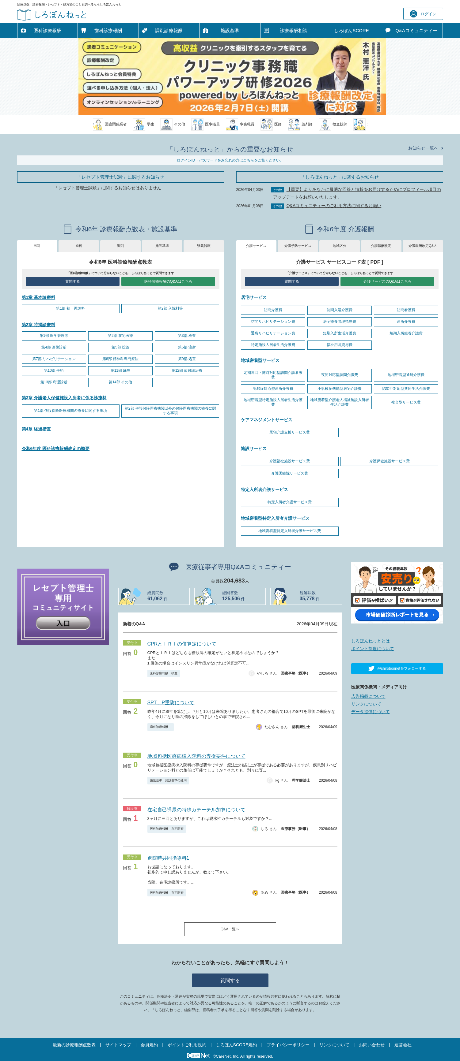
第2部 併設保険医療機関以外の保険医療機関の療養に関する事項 (170, 410)
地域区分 (339, 246)
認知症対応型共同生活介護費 (406, 388)
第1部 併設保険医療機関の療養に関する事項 (70, 410)
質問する (72, 281)
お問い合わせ (372, 1044)
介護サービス (256, 246)
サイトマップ (118, 1044)
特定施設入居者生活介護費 (273, 345)
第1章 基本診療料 (38, 297)
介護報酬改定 (381, 246)
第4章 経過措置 (36, 428)
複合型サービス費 (406, 402)
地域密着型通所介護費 (406, 375)
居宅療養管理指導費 (339, 321)
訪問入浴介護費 (339, 310)
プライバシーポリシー (288, 1044)
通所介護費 (406, 321)
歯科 (78, 246)
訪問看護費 (406, 310)
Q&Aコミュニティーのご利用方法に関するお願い (334, 205)
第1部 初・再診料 (70, 308)
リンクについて (366, 704)
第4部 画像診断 (54, 347)
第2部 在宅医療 (120, 335)
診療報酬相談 (293, 30)
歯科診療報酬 (108, 30)
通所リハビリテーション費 (273, 333)
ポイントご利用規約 (187, 1044)
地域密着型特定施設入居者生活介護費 (273, 402)
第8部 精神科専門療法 (120, 359)
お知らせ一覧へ (423, 148)
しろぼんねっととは (370, 640)
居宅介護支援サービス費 (289, 432)
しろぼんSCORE (351, 30)
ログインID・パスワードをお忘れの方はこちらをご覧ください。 (230, 160)
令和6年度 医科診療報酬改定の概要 (56, 448)
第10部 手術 (54, 370)
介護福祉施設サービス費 (289, 461)
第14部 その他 (120, 382)
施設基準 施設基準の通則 (168, 780)
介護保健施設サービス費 (389, 461)
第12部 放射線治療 (187, 370)
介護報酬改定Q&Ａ (423, 246)
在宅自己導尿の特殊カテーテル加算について (196, 809)
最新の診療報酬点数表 (74, 1044)
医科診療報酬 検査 (163, 673)
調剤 (120, 246)
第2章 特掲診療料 (38, 324)
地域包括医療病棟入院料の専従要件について (196, 756)
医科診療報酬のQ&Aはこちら (168, 281)
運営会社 (403, 1044)
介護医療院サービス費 (289, 473)
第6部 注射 (187, 347)
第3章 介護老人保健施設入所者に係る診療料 (64, 397)
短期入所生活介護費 (339, 333)
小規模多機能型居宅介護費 (339, 388)
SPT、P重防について (171, 702)
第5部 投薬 (120, 347)
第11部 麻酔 (121, 370)
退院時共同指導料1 (168, 858)
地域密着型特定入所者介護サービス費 (289, 531)
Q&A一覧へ (230, 929)
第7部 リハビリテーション (54, 359)
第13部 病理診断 (54, 382)
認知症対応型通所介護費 (273, 388)
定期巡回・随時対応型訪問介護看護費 (273, 375)
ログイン (423, 14)
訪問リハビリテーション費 (273, 321)
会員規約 (149, 1044)
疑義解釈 (204, 246)
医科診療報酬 (47, 30)
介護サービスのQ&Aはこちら (387, 281)
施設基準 (230, 30)
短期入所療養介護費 (406, 333)
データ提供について (370, 711)
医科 (37, 246)
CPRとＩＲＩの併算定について (182, 643)
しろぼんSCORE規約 (236, 1044)
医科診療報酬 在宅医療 (167, 828)
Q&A (416, 31)
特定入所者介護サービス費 (290, 502)
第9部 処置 (187, 359)
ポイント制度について (372, 648)
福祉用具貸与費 (339, 345)
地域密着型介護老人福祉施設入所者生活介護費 (339, 402)
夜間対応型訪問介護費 (339, 375)
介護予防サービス (297, 246)
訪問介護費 (273, 310)
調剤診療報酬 (169, 30)
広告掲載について (368, 696)
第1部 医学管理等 (54, 335)
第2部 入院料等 (170, 308)
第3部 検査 (187, 335)
